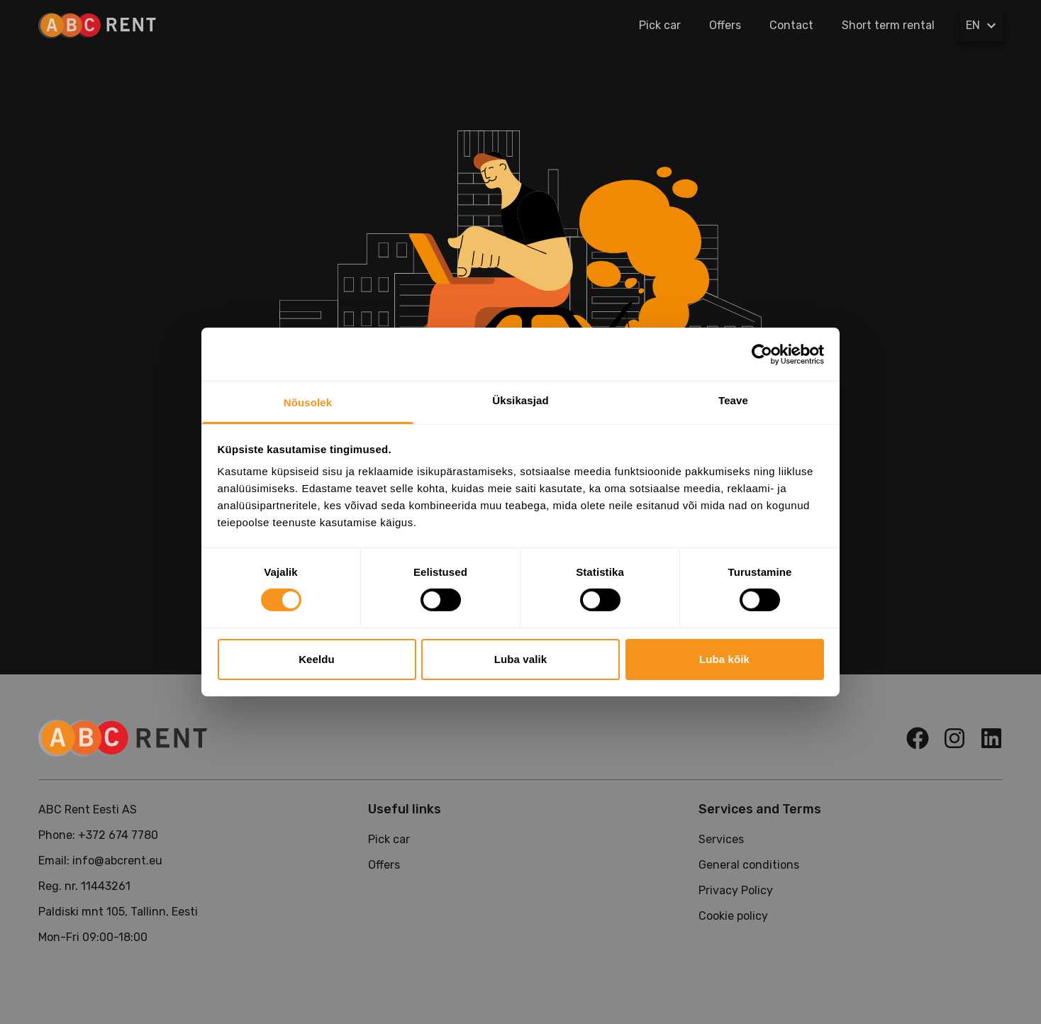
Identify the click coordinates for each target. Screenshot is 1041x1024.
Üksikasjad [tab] (520, 400)
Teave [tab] (733, 400)
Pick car (660, 25)
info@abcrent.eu (117, 860)
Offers (725, 25)
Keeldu (317, 659)
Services (721, 839)
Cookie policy (733, 916)
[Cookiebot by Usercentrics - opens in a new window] (762, 353)
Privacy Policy (735, 890)
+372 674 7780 (118, 835)
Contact (791, 25)
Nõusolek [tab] (308, 402)
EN (983, 25)
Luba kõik (724, 659)
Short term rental (888, 25)
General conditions (748, 865)
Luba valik (520, 659)
